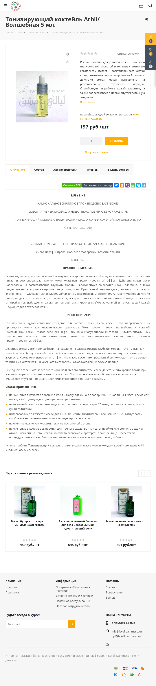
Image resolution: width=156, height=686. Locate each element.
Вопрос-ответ (115, 592)
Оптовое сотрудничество (73, 606)
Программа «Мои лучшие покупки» (73, 588)
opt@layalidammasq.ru (126, 636)
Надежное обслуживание (73, 601)
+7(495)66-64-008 (123, 623)
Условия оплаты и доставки (74, 595)
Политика (12, 592)
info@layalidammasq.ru (127, 631)
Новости (11, 587)
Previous (142, 473)
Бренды (111, 597)
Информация (66, 581)
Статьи (110, 587)
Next (147, 473)
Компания (13, 581)
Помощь (112, 581)
